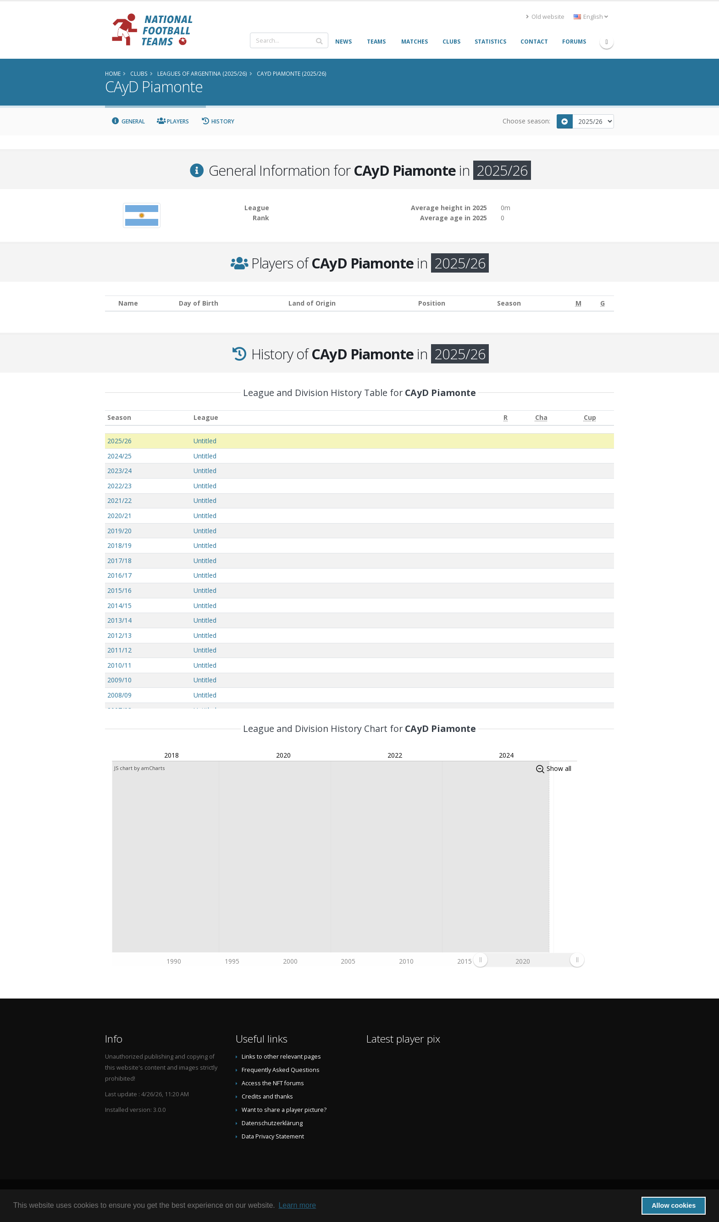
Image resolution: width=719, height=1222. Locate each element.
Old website (545, 17)
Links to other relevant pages (281, 1056)
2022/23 (119, 485)
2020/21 (119, 515)
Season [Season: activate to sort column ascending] (119, 417)
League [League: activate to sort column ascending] (206, 417)
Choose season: (526, 121)
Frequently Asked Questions (281, 1070)
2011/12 (119, 650)
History (217, 121)
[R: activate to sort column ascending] (505, 417)
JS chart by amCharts (139, 767)
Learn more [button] (297, 1205)
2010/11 (119, 665)
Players (173, 121)
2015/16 (119, 590)
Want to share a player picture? (284, 1110)
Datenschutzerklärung (272, 1123)
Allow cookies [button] (674, 1205)
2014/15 (119, 605)
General (128, 121)
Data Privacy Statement (273, 1136)
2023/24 (119, 470)
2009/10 (119, 679)
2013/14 (119, 620)
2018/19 (119, 545)
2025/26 (119, 440)
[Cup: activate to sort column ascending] (589, 417)
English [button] (591, 17)
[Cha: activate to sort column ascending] (541, 417)
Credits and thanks (267, 1096)
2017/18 (119, 560)
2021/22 (119, 500)
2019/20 (119, 530)
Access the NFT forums (273, 1083)
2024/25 (119, 456)
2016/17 (119, 575)
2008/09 (119, 695)
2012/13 (119, 635)
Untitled (205, 440)
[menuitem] (528, 960)
